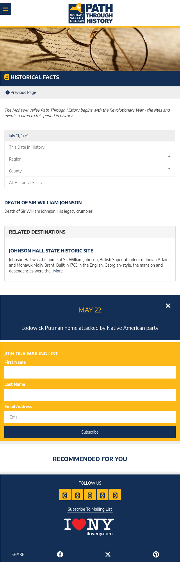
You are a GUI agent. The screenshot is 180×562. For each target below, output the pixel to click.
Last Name (14, 384)
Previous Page (21, 92)
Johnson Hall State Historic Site (51, 251)
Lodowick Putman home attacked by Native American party (90, 327)
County (89, 170)
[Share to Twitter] (108, 554)
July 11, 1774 (18, 135)
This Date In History (26, 147)
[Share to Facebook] (60, 554)
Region (89, 158)
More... (59, 270)
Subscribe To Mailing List (90, 509)
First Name (15, 362)
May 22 (90, 309)
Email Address (18, 406)
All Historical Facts (25, 182)
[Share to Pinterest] (156, 554)
